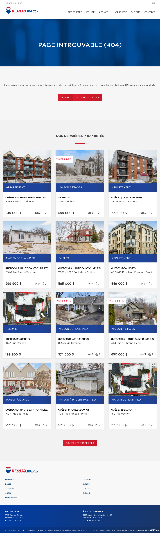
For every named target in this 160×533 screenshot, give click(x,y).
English (86, 493)
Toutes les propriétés (80, 443)
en (153, 3)
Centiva (152, 530)
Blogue (135, 12)
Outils (8, 493)
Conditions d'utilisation (127, 530)
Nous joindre (15, 3)
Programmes (11, 497)
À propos (9, 488)
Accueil (65, 98)
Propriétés (75, 12)
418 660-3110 (15, 520)
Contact (149, 12)
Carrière (121, 12)
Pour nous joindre (87, 98)
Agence (103, 12)
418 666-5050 (93, 520)
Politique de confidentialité (103, 530)
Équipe (90, 12)
